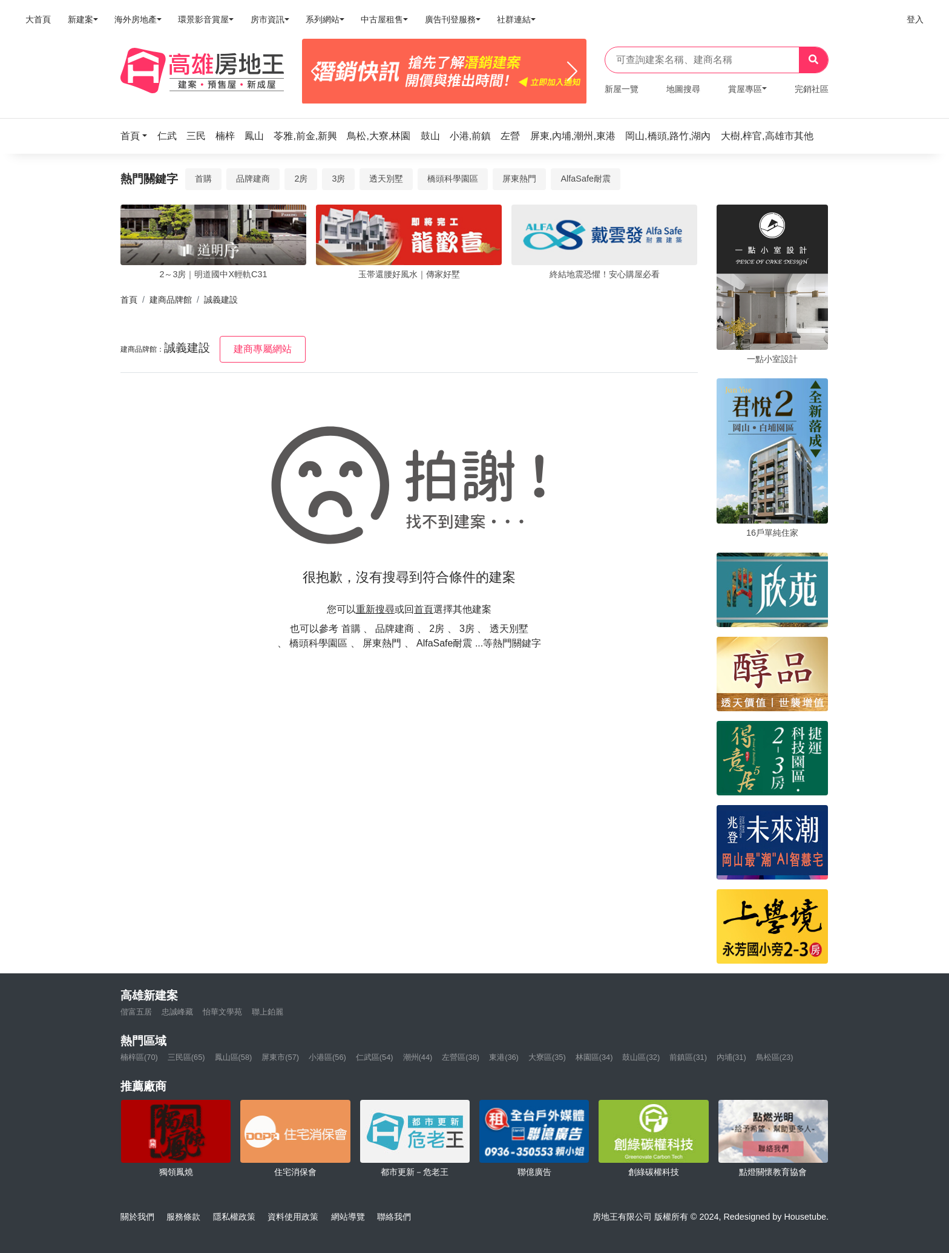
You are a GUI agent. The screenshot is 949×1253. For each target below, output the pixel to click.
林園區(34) (594, 1057)
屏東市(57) (280, 1057)
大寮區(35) (547, 1057)
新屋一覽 (622, 89)
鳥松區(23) (774, 1057)
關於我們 (137, 1217)
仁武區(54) (374, 1057)
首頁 (128, 299)
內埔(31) (731, 1057)
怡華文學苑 (222, 1011)
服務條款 (183, 1217)
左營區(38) (460, 1057)
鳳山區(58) (233, 1057)
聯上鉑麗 (267, 1011)
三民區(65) (186, 1057)
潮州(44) (418, 1057)
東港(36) (504, 1057)
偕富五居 (136, 1011)
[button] (137, 136)
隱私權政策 (234, 1217)
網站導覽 (348, 1217)
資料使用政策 (293, 1217)
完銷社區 (812, 89)
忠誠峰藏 (177, 1011)
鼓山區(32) (641, 1057)
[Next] (572, 71)
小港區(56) (327, 1057)
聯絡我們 (394, 1217)
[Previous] (316, 71)
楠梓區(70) (139, 1057)
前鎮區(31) (688, 1057)
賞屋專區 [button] (745, 89)
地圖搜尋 (683, 89)
